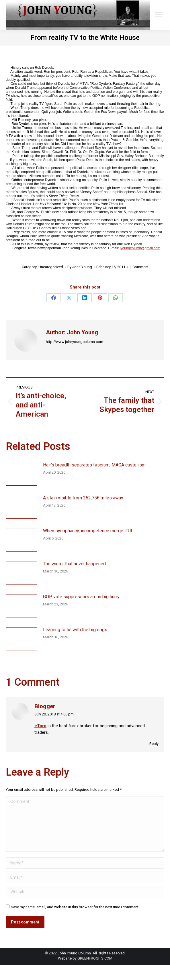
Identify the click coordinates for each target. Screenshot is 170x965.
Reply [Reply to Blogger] (154, 744)
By (79, 267)
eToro (40, 725)
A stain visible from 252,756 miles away (83, 498)
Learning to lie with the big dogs (75, 629)
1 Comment (139, 267)
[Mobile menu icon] (158, 15)
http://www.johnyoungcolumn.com (74, 342)
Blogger (44, 706)
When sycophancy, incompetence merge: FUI (87, 531)
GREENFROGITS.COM (94, 958)
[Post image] (21, 474)
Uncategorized (50, 267)
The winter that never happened (74, 563)
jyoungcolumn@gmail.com (140, 248)
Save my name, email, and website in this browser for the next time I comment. (75, 907)
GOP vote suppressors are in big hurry (81, 596)
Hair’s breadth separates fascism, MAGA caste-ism (94, 465)
